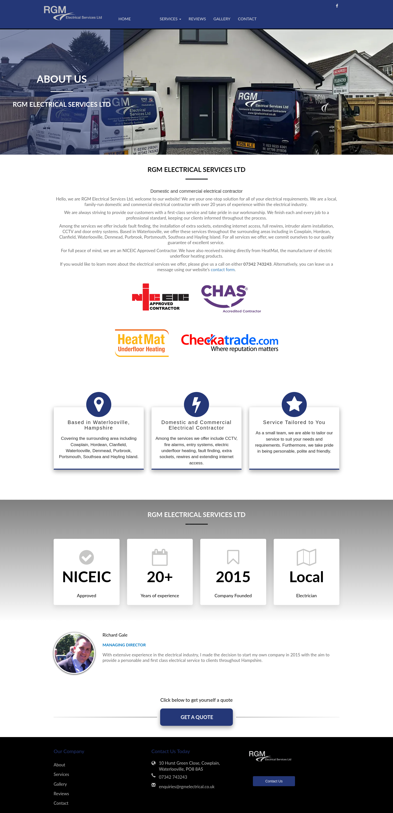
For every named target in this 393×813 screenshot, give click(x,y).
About (145, 18)
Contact (247, 18)
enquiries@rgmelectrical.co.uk (187, 786)
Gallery (222, 18)
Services (61, 774)
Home (125, 18)
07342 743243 (173, 777)
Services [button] (170, 18)
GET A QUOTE (196, 717)
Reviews (197, 18)
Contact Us (273, 781)
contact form (223, 269)
